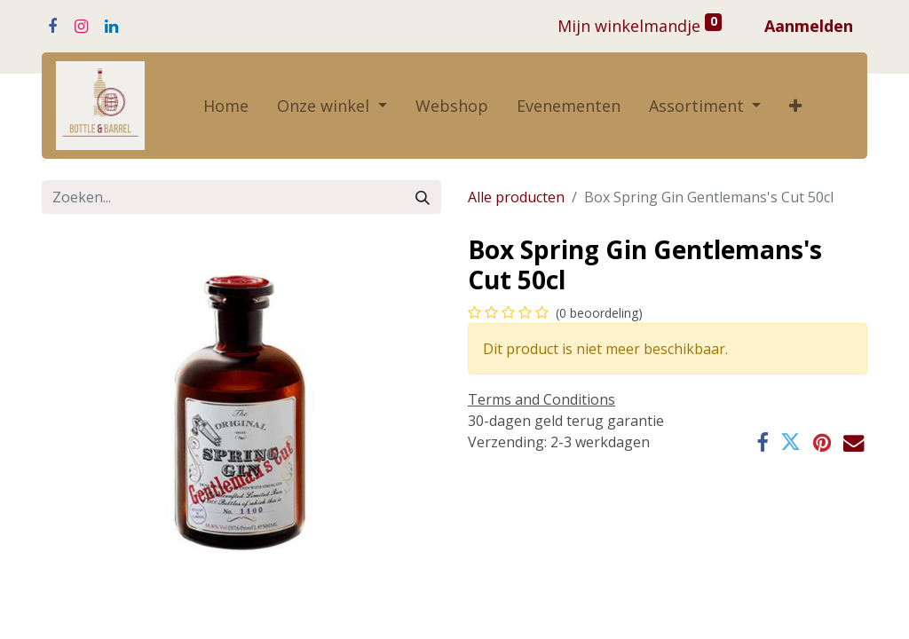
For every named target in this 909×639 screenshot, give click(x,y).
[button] (795, 106)
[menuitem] (226, 106)
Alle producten (516, 197)
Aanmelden (808, 25)
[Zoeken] (422, 197)
